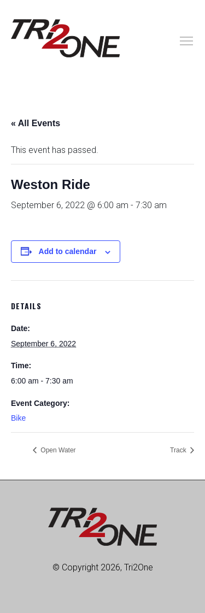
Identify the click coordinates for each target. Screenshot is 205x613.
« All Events (35, 123)
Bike (18, 418)
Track (179, 450)
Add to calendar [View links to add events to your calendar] (68, 251)
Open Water (57, 450)
